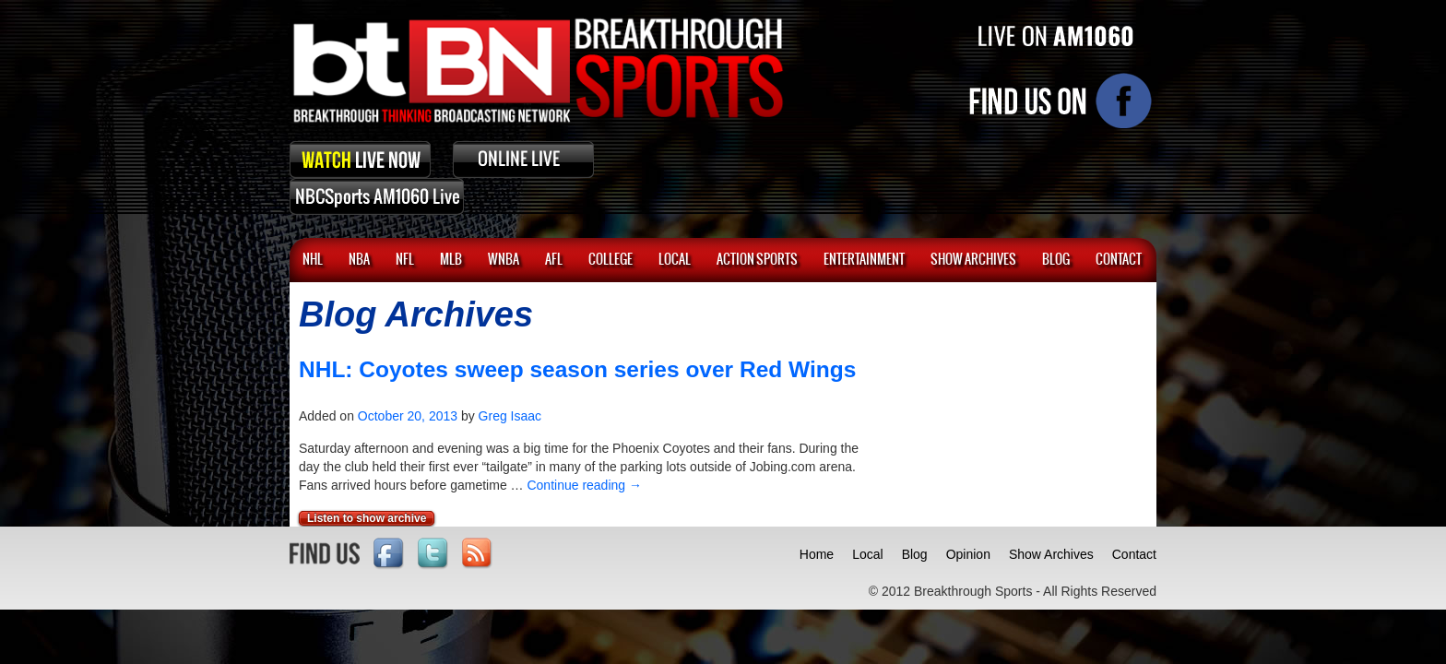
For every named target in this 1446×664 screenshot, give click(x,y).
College (610, 260)
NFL (405, 260)
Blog (915, 554)
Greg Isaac (510, 416)
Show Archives (1051, 554)
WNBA (503, 260)
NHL (312, 260)
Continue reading (584, 485)
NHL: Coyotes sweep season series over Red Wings (577, 369)
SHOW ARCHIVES (973, 260)
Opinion (968, 554)
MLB (451, 260)
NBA (359, 260)
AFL (554, 260)
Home (817, 554)
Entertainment (864, 260)
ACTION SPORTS (757, 260)
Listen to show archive (366, 518)
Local (674, 260)
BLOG (1056, 260)
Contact (1134, 554)
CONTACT (1119, 260)
